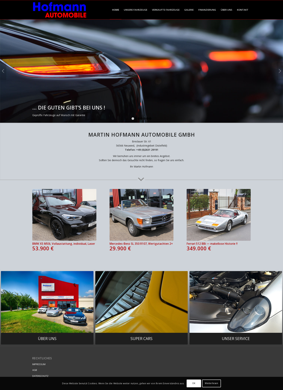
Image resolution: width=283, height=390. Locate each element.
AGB (34, 370)
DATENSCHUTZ (40, 376)
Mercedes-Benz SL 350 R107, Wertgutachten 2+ (142, 246)
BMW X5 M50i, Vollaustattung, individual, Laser (64, 246)
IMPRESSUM (38, 364)
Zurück (3, 71)
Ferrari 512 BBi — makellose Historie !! (219, 246)
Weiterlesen (211, 383)
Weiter (280, 71)
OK (193, 383)
